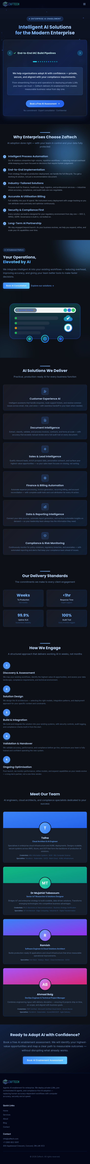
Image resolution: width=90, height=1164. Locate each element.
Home (5, 1111)
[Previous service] (10, 53)
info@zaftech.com (10, 1139)
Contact (6, 1127)
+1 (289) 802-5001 (11, 1142)
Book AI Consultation (16, 285)
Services (6, 1115)
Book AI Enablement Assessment (45, 1060)
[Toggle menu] (84, 4)
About (5, 1119)
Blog (5, 1123)
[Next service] (80, 53)
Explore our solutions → (42, 285)
